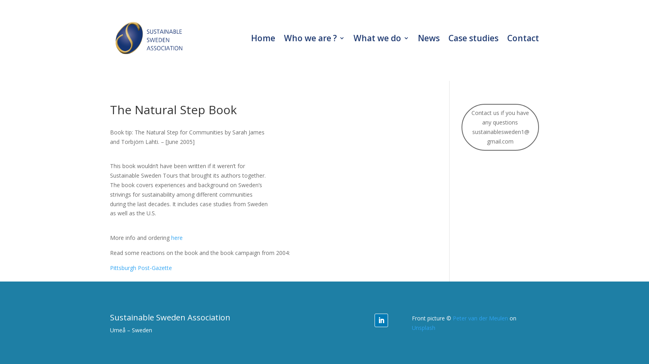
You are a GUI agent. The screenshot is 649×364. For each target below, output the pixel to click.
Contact (523, 38)
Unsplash (423, 327)
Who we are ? (310, 38)
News (429, 38)
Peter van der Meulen (480, 318)
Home (263, 38)
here (177, 237)
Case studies (473, 38)
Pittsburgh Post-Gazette (141, 268)
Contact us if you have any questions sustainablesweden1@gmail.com (500, 127)
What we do (377, 38)
